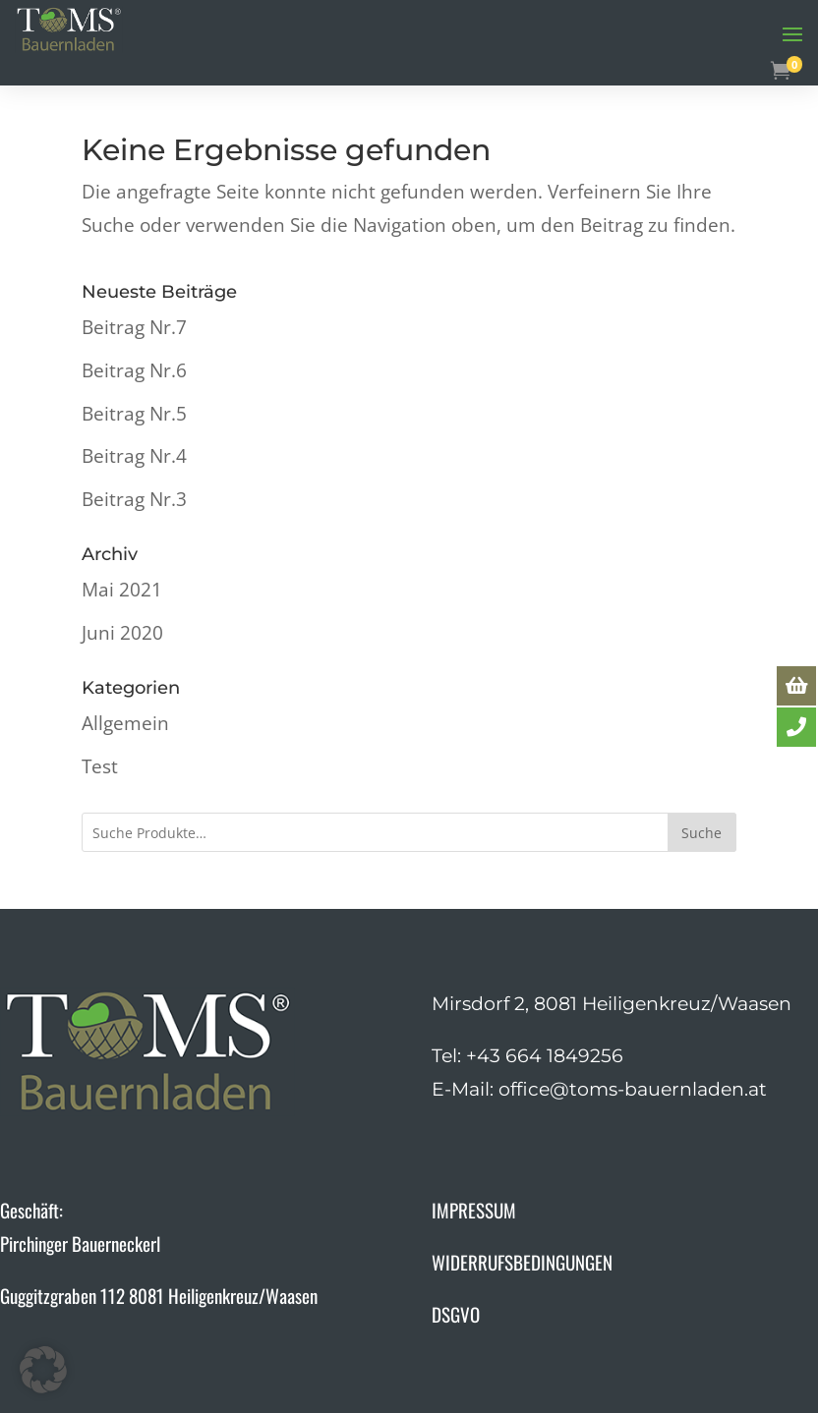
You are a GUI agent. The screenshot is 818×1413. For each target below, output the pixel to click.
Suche (701, 832)
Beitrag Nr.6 (134, 370)
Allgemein (125, 723)
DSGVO (456, 1314)
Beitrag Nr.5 (134, 413)
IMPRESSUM (474, 1209)
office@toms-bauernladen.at (632, 1089)
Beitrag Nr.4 (134, 456)
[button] (43, 1370)
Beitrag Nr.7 (134, 327)
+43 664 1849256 (544, 1056)
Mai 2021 (122, 589)
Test (100, 766)
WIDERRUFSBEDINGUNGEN (522, 1261)
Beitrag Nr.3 (134, 499)
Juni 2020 (122, 633)
